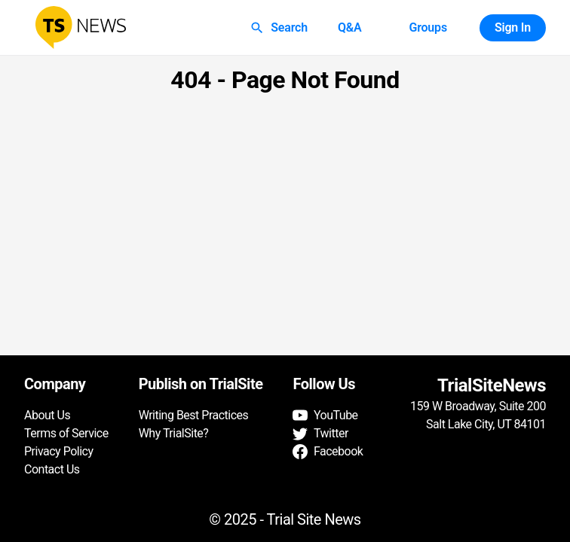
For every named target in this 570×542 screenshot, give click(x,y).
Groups (427, 28)
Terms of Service (66, 433)
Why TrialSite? (174, 433)
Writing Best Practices (194, 415)
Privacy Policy (58, 451)
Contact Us (52, 469)
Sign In (513, 27)
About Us (47, 415)
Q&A (350, 28)
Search (280, 28)
